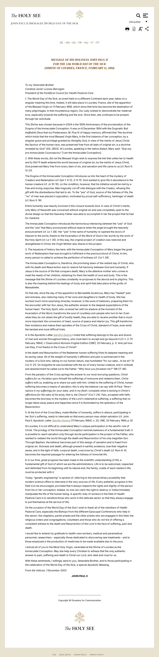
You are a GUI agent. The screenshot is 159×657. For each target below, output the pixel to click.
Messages (37, 23)
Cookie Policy (80, 655)
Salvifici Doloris (63, 335)
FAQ (54, 655)
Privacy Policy (97, 655)
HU (86, 42)
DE (61, 42)
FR (80, 42)
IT (92, 42)
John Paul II (20, 23)
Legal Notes (65, 655)
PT (97, 42)
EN (68, 42)
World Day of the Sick (61, 23)
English (136, 23)
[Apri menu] (145, 15)
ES (74, 42)
